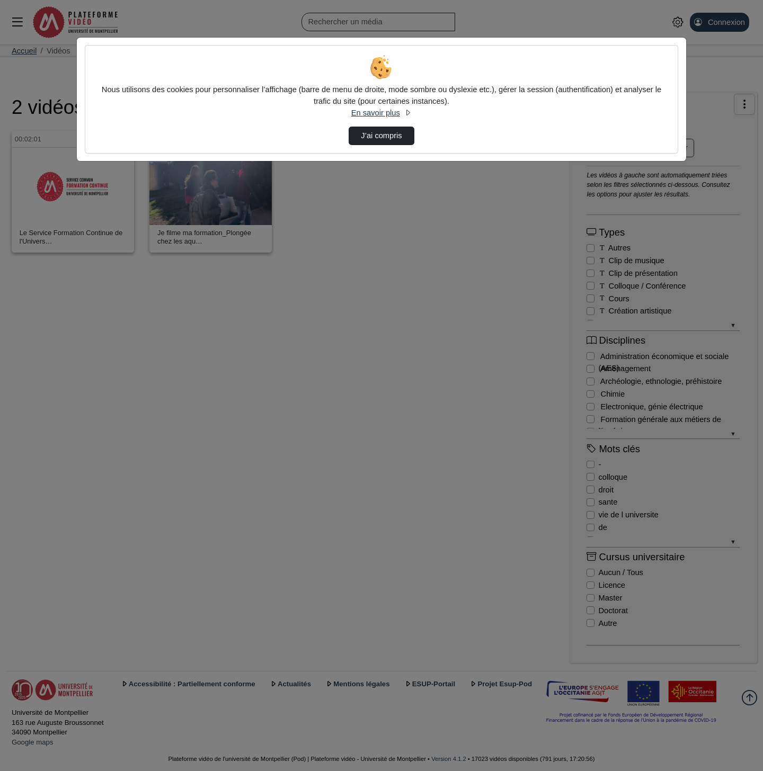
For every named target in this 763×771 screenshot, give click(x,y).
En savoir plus (381, 113)
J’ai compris (381, 135)
